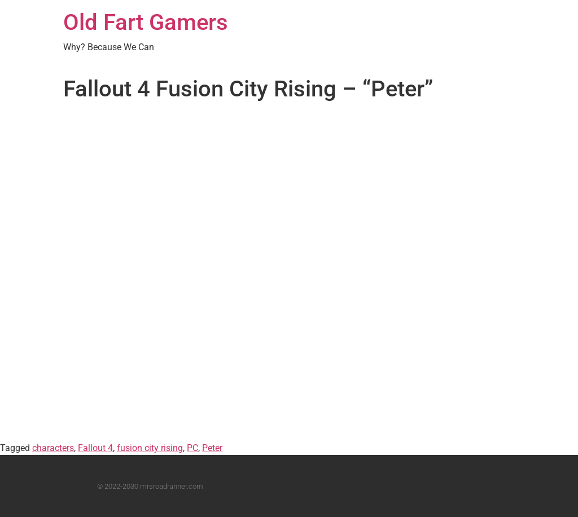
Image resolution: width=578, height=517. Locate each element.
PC (192, 448)
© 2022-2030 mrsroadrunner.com (150, 486)
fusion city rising (150, 448)
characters (53, 448)
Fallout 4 (95, 448)
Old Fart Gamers (145, 22)
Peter (212, 448)
